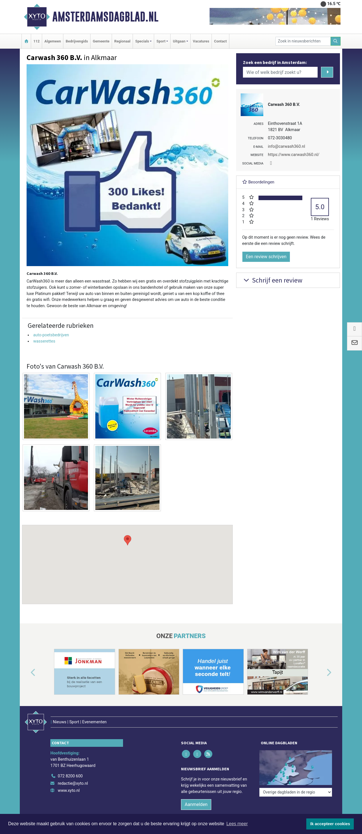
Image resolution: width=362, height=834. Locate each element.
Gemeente (101, 41)
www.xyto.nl (68, 790)
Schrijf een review (272, 280)
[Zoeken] (336, 41)
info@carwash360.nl (286, 146)
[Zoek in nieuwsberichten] (303, 41)
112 (36, 41)
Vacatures (201, 41)
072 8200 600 (70, 776)
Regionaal (122, 41)
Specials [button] (142, 41)
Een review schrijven (266, 256)
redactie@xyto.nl (73, 783)
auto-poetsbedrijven (51, 335)
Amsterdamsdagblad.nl (105, 17)
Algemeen (52, 41)
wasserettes (44, 341)
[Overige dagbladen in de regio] (295, 792)
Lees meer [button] (237, 823)
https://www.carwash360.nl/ (293, 154)
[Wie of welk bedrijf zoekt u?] (280, 72)
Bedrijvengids (77, 41)
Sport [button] (160, 41)
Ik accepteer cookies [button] (330, 824)
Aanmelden (196, 804)
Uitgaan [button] (179, 41)
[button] (127, 559)
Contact (220, 41)
